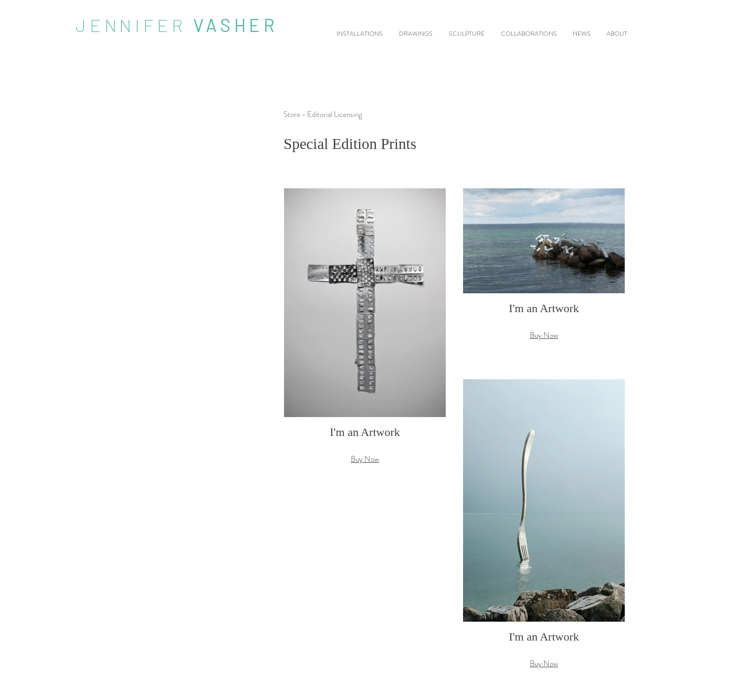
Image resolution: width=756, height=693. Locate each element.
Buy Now (365, 459)
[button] (365, 337)
